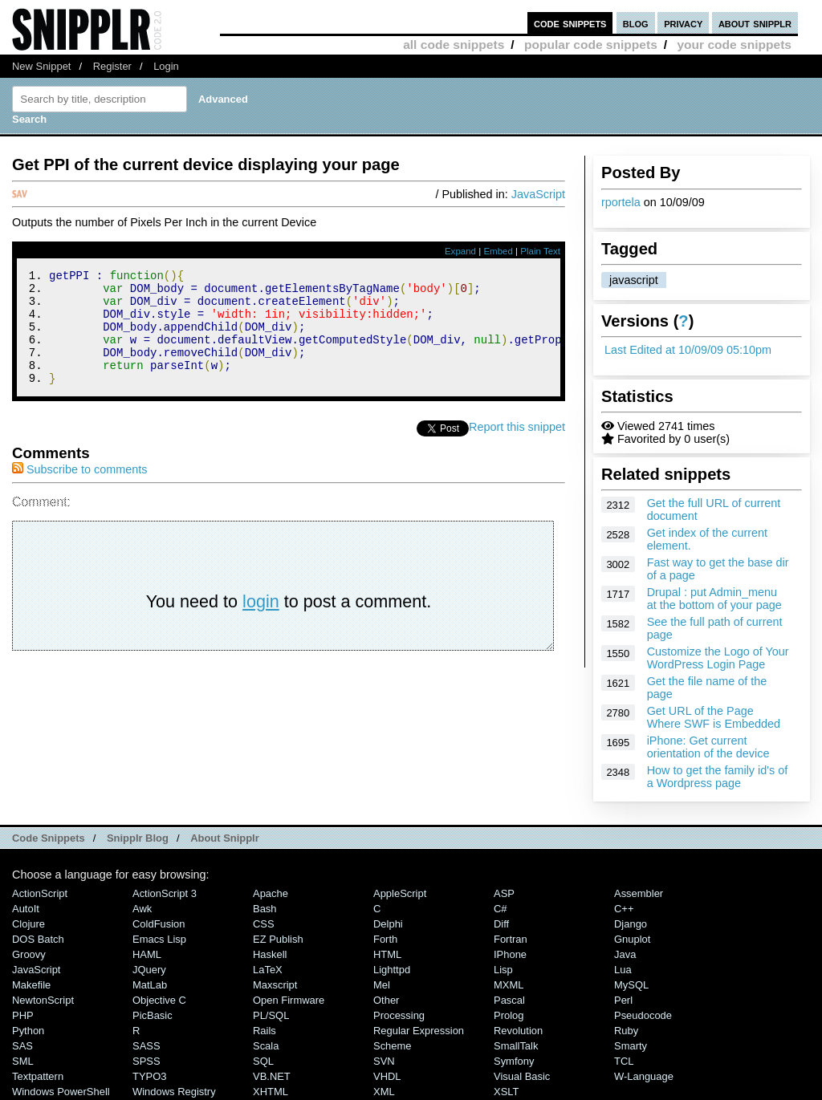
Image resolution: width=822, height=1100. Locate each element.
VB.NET (272, 1076)
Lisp (503, 970)
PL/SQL (271, 1015)
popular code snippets (590, 44)
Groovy (29, 954)
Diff (501, 924)
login (260, 623)
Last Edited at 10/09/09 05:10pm (687, 349)
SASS (146, 1046)
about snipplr (754, 23)
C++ (623, 909)
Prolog (508, 1015)
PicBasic (152, 1015)
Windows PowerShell (61, 1092)
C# (500, 909)
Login (166, 66)
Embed (498, 251)
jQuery (149, 970)
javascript (633, 280)
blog (636, 23)
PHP (23, 1015)
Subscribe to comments (79, 491)
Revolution (518, 1031)
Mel (381, 985)
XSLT (506, 1092)
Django (630, 924)
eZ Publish (278, 939)
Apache (270, 893)
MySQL (631, 985)
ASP (504, 893)
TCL (623, 1061)
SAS (22, 1046)
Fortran (510, 939)
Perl (623, 1000)
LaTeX (268, 970)
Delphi (388, 924)
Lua (623, 970)
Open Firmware (288, 1000)
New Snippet (41, 66)
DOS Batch (38, 939)
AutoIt (25, 909)
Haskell (270, 954)
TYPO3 (149, 1076)
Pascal (509, 1000)
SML (23, 1061)
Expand (460, 251)
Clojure (28, 924)
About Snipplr (224, 838)
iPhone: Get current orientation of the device (708, 747)
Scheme (392, 1046)
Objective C (159, 1000)
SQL (263, 1061)
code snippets (570, 23)
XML (384, 1092)
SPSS (146, 1061)
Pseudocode (643, 1015)
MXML (508, 985)
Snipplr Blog (138, 838)
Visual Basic (522, 1076)
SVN (384, 1061)
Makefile (31, 985)
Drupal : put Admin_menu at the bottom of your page (714, 598)
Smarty (630, 1046)
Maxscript (275, 985)
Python (28, 1031)
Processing (399, 1015)
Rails (264, 1031)
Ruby (626, 1031)
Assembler (638, 893)
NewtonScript (43, 1000)
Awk (142, 909)
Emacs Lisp (159, 939)
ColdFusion (158, 924)
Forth (385, 939)
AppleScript (399, 893)
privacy (683, 23)
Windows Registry (174, 1092)
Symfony (514, 1061)
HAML (146, 954)
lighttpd (391, 970)
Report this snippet (517, 448)
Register (112, 66)
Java (625, 954)
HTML (387, 954)
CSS (264, 924)
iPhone (510, 954)
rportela (621, 202)
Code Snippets (48, 838)
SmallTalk (516, 1046)
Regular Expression (418, 1031)
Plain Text (540, 251)
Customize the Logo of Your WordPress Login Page (718, 658)
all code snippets (453, 44)
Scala (266, 1046)
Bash (265, 909)
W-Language (643, 1076)
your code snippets (734, 44)
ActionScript (39, 893)
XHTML (270, 1092)
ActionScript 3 (164, 893)
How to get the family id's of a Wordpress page (717, 776)
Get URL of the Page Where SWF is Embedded (713, 717)
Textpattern (37, 1076)
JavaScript (538, 194)
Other (386, 1000)
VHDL (387, 1076)
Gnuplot (632, 939)
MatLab (149, 985)
